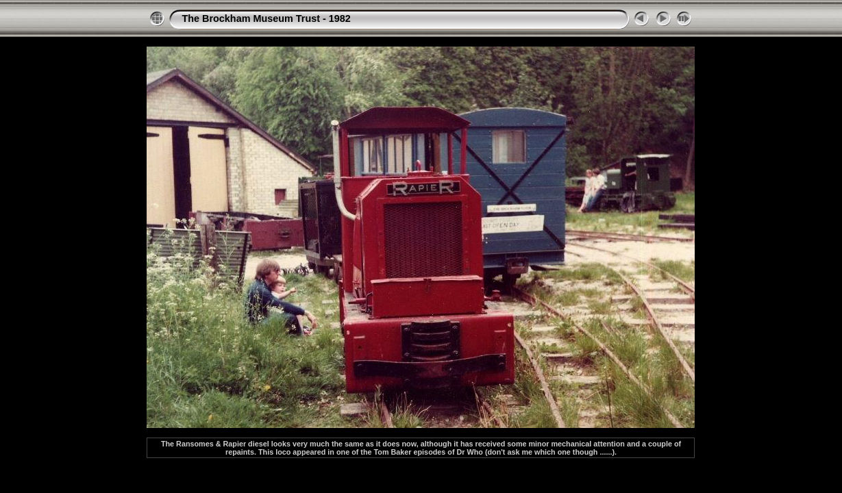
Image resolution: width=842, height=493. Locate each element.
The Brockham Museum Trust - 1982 (266, 18)
